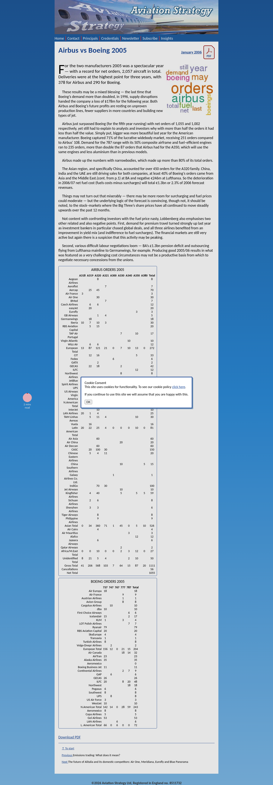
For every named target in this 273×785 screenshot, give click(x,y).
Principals (90, 38)
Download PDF (69, 737)
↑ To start (68, 748)
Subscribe (150, 38)
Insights (167, 38)
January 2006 (198, 52)
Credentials (110, 38)
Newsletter (130, 38)
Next (65, 762)
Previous (67, 755)
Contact (73, 38)
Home (59, 38)
